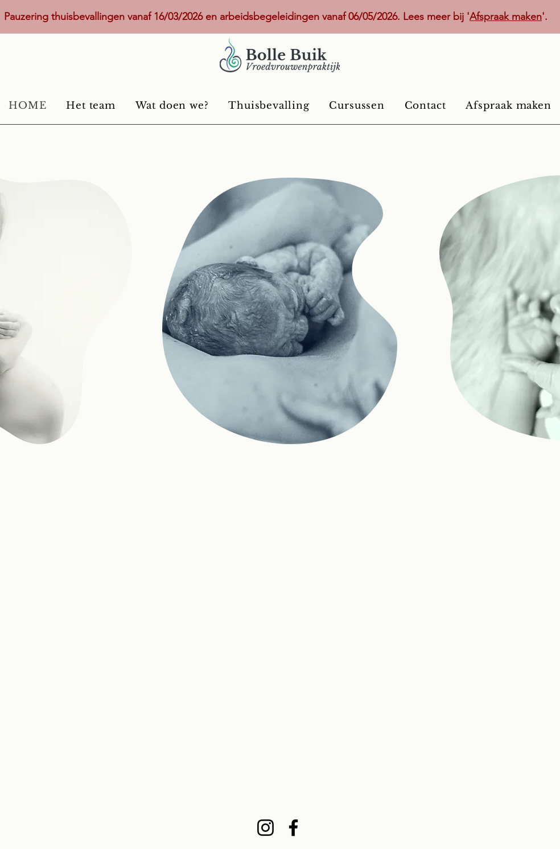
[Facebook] (293, 828)
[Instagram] (265, 828)
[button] (171, 105)
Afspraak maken (506, 16)
